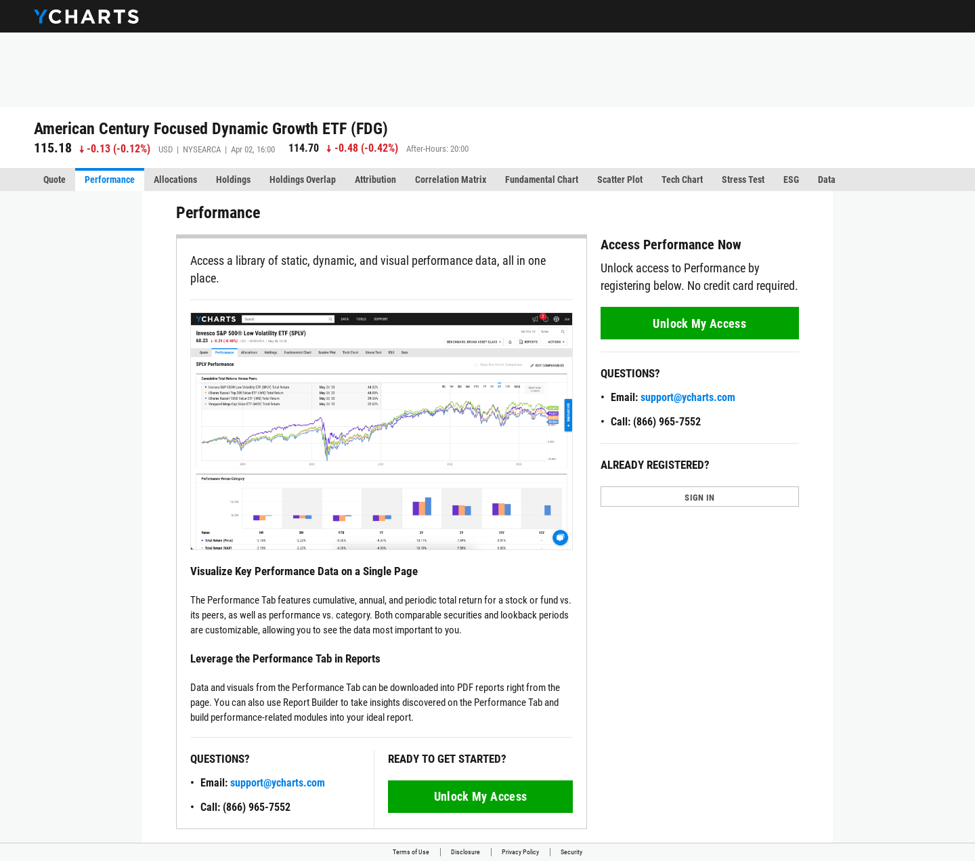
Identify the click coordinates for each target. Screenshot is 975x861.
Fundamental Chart (541, 179)
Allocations (175, 179)
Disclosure (465, 852)
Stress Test (743, 179)
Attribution (375, 179)
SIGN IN (699, 497)
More (912, 179)
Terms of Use (411, 852)
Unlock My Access (480, 796)
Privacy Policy (520, 852)
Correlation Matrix (450, 179)
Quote (54, 179)
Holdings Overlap (302, 179)
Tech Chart (682, 179)
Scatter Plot (620, 179)
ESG (791, 179)
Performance (110, 179)
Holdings (233, 179)
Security (571, 852)
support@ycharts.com (277, 782)
